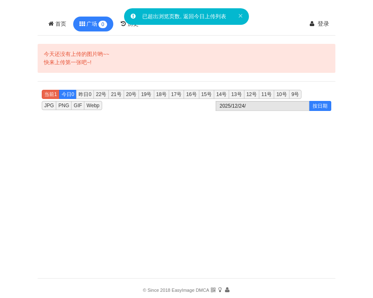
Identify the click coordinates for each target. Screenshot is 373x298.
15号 (206, 94)
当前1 (50, 94)
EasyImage (183, 290)
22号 (101, 94)
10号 (281, 94)
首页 (57, 24)
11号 (266, 94)
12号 (251, 94)
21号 (116, 94)
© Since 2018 (156, 290)
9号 (295, 94)
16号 (191, 94)
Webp (92, 105)
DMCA (202, 290)
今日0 (68, 94)
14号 (221, 94)
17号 (176, 94)
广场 (93, 24)
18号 (161, 94)
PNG (63, 105)
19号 (146, 94)
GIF (78, 105)
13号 (236, 94)
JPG (49, 105)
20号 (131, 94)
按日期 (320, 106)
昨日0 (85, 94)
